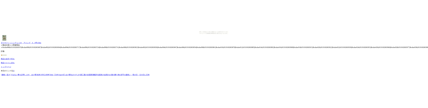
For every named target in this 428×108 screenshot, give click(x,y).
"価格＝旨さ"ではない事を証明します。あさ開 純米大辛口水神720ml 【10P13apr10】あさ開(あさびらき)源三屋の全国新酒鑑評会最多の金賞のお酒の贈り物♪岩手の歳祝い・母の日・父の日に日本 (75, 75)
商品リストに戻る (8, 63)
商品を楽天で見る (8, 59)
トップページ (6, 67)
